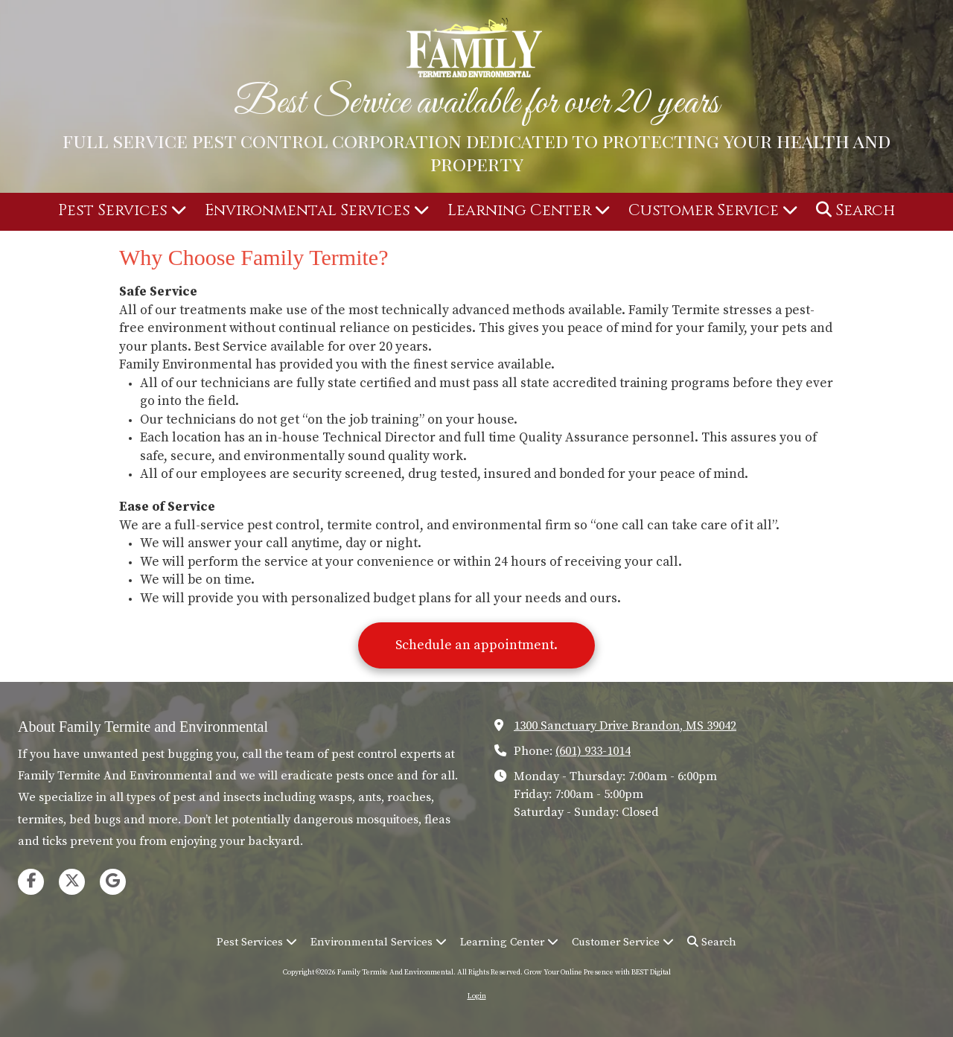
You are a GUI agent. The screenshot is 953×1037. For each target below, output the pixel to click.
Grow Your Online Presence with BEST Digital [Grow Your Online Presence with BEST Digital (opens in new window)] (597, 972)
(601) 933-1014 (593, 751)
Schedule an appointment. (476, 645)
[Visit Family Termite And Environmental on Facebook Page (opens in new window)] (31, 882)
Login (477, 996)
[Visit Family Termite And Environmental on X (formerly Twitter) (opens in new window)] (72, 882)
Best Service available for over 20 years (476, 103)
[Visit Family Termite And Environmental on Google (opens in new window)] (113, 882)
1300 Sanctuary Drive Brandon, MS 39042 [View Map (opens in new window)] (625, 725)
